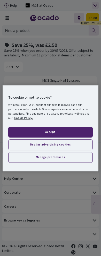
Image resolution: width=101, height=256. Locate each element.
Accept (50, 132)
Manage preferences (50, 157)
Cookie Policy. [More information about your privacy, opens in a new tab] (23, 118)
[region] (50, 128)
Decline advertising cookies (50, 144)
